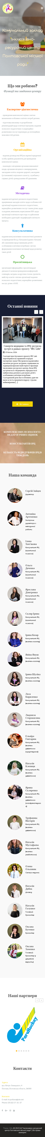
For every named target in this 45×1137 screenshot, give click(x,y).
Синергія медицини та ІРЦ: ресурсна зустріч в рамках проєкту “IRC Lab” (22, 347)
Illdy (11, 1128)
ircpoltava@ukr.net (16, 1099)
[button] (41, 312)
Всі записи (22, 404)
